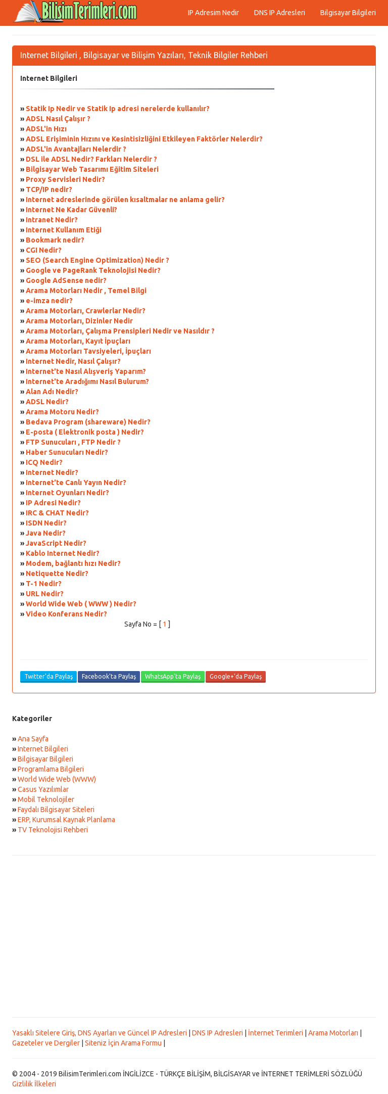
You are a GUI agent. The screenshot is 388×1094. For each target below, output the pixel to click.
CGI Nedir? (44, 250)
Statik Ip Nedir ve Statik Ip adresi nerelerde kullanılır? (118, 109)
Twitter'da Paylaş (48, 676)
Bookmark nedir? (55, 240)
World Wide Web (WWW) (57, 779)
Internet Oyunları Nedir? (67, 493)
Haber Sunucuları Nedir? (67, 452)
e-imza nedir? (49, 301)
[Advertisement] (194, 936)
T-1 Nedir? (44, 584)
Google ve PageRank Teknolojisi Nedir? (93, 270)
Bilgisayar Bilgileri (348, 13)
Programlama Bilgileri (51, 769)
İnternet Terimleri (275, 1033)
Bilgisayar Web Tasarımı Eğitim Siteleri (92, 169)
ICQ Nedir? (44, 462)
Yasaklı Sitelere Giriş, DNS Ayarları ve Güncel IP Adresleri (99, 1033)
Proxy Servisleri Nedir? (65, 179)
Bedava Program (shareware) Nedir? (88, 422)
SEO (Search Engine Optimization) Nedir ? (97, 260)
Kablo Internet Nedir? (63, 553)
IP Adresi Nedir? (53, 503)
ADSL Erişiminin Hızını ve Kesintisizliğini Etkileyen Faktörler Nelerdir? (144, 139)
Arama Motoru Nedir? (62, 412)
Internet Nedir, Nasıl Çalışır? (73, 361)
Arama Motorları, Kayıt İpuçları (78, 341)
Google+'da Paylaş (236, 676)
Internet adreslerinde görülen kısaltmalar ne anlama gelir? (125, 200)
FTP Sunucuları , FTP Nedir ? (73, 442)
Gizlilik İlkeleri (34, 1084)
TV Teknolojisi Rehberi (53, 830)
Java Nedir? (46, 533)
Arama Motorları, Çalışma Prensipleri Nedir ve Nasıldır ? (120, 331)
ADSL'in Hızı (46, 129)
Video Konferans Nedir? (66, 614)
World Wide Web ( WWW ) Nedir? (81, 604)
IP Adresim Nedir (213, 13)
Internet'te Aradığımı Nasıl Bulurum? (87, 381)
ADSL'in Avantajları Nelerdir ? (76, 149)
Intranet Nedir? (52, 220)
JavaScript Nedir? (56, 543)
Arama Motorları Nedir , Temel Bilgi (86, 291)
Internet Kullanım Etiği (64, 230)
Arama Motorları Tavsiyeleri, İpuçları (88, 351)
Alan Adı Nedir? (52, 392)
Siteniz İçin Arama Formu (123, 1043)
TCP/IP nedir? (49, 189)
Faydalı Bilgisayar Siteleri (56, 809)
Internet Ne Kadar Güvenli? (71, 210)
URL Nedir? (45, 594)
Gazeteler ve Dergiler (46, 1043)
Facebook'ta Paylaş (109, 676)
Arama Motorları (333, 1033)
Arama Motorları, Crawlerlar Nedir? (86, 311)
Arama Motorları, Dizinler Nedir (79, 321)
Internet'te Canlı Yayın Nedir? (76, 483)
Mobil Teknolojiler (46, 799)
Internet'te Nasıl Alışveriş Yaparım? (86, 371)
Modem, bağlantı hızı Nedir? (73, 563)
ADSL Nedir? (47, 402)
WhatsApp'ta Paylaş (173, 676)
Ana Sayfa (33, 739)
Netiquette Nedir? (57, 573)
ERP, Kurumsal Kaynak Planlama (66, 820)
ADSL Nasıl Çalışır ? (58, 119)
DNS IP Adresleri (279, 13)
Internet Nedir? (52, 472)
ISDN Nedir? (46, 523)
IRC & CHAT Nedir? (57, 513)
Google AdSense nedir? (66, 280)
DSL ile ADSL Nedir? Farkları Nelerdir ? (91, 159)
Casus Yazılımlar (43, 789)
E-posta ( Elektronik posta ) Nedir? (85, 432)
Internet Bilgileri (43, 749)
